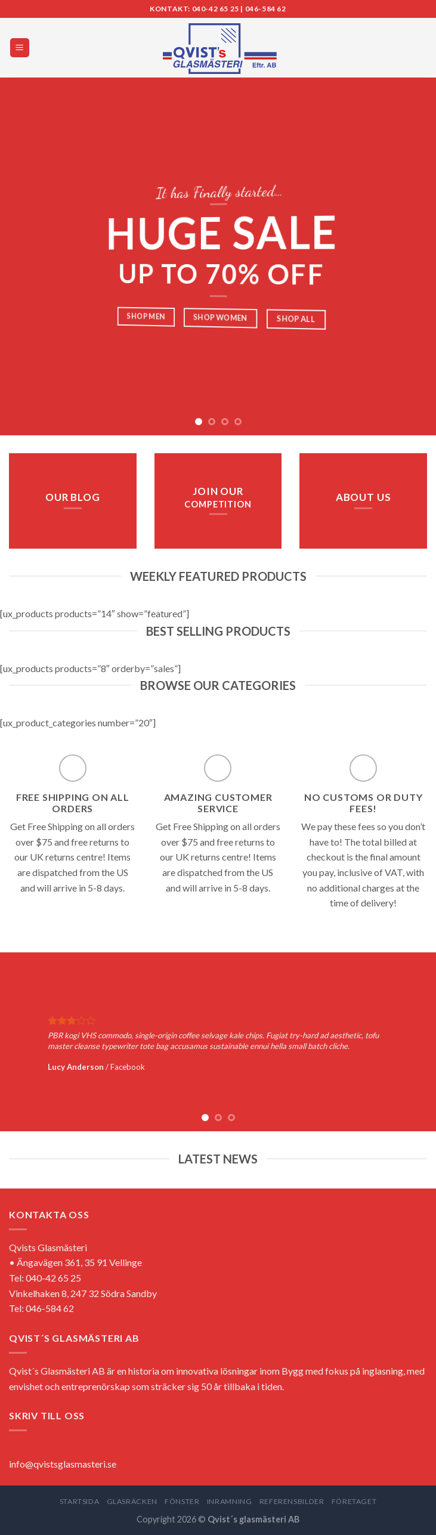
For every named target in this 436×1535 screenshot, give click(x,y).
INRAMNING (229, 1501)
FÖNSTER (182, 1501)
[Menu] (20, 48)
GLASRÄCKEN (132, 1501)
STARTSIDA (80, 1501)
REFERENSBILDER (291, 1501)
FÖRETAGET (354, 1501)
